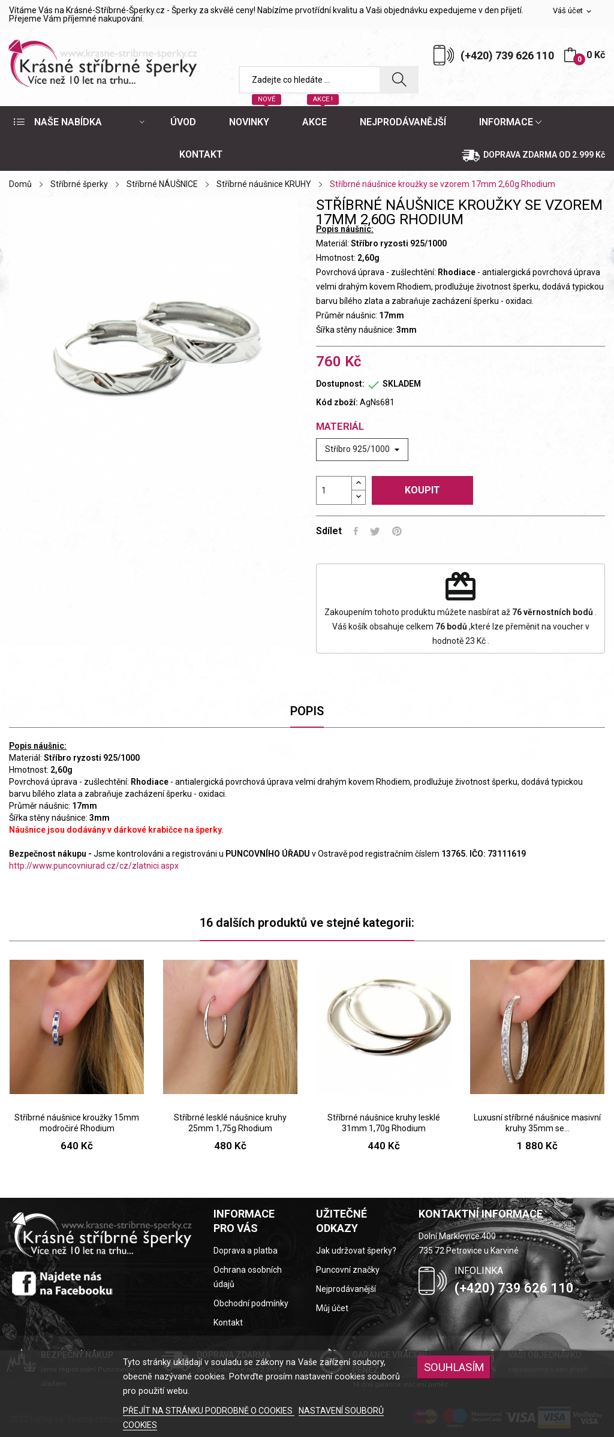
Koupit (422, 490)
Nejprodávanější (346, 1289)
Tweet (375, 531)
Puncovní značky (348, 1270)
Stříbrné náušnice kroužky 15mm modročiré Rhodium (76, 1123)
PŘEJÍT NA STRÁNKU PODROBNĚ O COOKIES (208, 1410)
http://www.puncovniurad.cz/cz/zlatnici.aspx (94, 865)
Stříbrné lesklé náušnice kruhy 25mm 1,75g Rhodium (230, 1123)
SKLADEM (402, 383)
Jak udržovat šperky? (356, 1250)
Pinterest (397, 531)
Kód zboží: (337, 402)
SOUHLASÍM (454, 1367)
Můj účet (332, 1308)
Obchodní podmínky (250, 1303)
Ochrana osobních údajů (247, 1277)
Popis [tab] (307, 711)
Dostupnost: (340, 383)
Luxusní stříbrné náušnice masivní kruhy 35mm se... (537, 1123)
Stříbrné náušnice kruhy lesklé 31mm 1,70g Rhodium (383, 1123)
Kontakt (228, 1322)
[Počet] (334, 490)
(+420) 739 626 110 (507, 55)
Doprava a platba (245, 1250)
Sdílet (356, 531)
